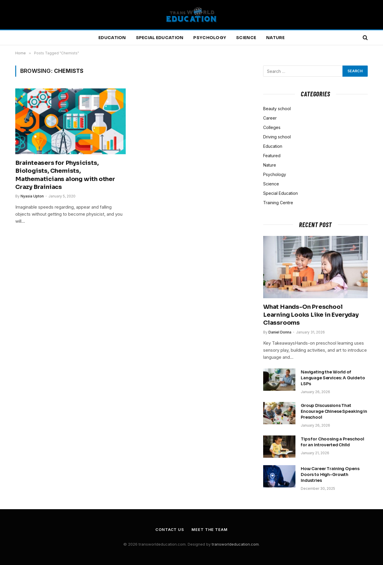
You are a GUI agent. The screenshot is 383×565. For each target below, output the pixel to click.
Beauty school (277, 108)
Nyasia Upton (32, 196)
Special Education (160, 37)
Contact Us (169, 529)
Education (112, 37)
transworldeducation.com (235, 544)
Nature (275, 37)
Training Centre (278, 202)
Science (246, 37)
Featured (271, 155)
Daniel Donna (279, 332)
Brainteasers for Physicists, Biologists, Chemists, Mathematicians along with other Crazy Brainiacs (65, 175)
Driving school (277, 136)
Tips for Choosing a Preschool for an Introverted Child (332, 441)
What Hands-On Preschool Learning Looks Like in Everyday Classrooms (311, 314)
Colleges (271, 127)
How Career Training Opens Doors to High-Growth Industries (330, 474)
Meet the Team (210, 529)
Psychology (209, 37)
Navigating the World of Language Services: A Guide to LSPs (333, 377)
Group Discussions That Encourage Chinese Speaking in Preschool (334, 411)
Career (270, 117)
